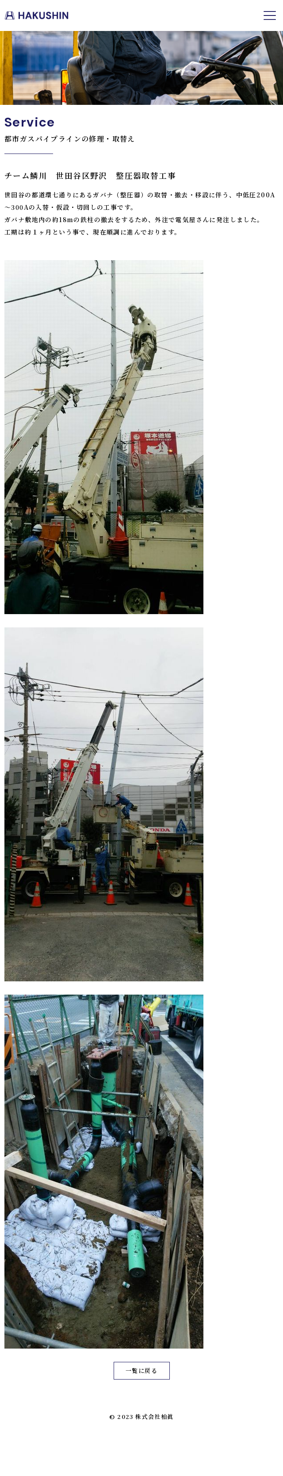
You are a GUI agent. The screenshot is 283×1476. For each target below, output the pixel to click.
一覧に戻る (141, 1370)
